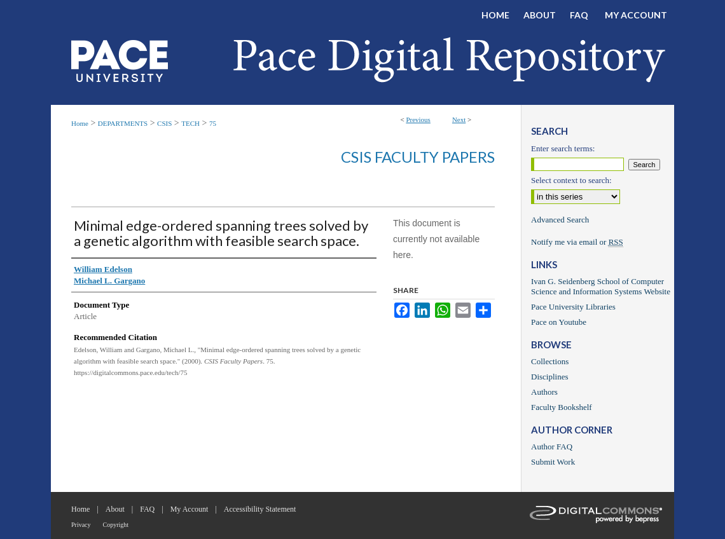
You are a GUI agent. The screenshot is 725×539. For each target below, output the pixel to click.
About (115, 509)
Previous (418, 119)
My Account (189, 509)
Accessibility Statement (260, 509)
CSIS (164, 123)
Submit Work (553, 462)
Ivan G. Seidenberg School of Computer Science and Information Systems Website (600, 286)
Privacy (81, 524)
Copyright (116, 524)
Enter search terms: (563, 148)
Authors (544, 392)
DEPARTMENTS (123, 123)
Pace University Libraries (573, 306)
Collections (550, 361)
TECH (190, 123)
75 (212, 123)
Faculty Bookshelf (561, 407)
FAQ (147, 509)
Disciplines (550, 376)
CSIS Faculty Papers (418, 156)
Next (459, 119)
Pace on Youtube (558, 322)
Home (79, 123)
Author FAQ (551, 446)
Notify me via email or (577, 242)
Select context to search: (571, 180)
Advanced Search (560, 219)
